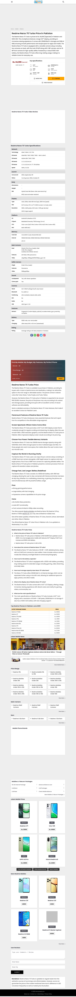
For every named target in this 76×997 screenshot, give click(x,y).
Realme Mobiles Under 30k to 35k (37, 686)
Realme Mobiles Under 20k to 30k (18, 686)
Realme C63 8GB (16, 633)
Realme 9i (26, 514)
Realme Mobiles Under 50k (55, 693)
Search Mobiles (54, 866)
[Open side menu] (12, 2)
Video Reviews (47, 82)
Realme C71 (15, 614)
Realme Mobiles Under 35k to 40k (37, 693)
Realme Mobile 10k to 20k (38, 673)
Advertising (40, 987)
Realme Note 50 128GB (18, 630)
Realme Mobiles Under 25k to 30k (55, 680)
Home (12, 29)
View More (61, 698)
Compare (56, 78)
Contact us (33, 987)
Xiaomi (52, 850)
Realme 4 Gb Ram (38, 719)
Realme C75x (15, 619)
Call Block (14, 788)
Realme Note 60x (16, 623)
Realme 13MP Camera (54, 706)
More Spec (38, 78)
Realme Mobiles (29, 511)
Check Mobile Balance (45, 791)
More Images (20, 65)
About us (26, 987)
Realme (24, 819)
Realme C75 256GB (17, 621)
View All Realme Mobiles (24, 866)
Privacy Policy (48, 987)
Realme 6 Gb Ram (19, 719)
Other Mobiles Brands (40, 866)
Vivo (52, 819)
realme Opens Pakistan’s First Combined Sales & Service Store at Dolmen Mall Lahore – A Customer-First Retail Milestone (43, 659)
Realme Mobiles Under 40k (55, 686)
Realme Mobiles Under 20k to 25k (55, 673)
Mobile (16, 29)
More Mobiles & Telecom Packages (54, 794)
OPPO (24, 850)
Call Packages (43, 788)
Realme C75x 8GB (16, 616)
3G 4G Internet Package (18, 785)
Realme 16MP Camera (36, 706)
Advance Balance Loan (45, 785)
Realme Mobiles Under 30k (37, 680)
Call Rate (14, 791)
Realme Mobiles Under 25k (18, 680)
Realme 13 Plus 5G (16, 628)
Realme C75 (15, 626)
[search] (63, 2)
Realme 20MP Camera (17, 706)
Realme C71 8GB (16, 612)
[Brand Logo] (18, 732)
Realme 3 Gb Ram (56, 719)
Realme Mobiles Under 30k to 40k (18, 693)
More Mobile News (59, 665)
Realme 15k (17, 672)
